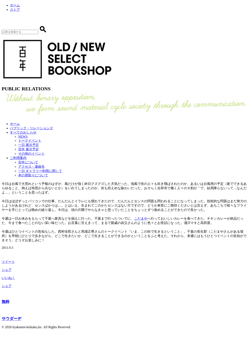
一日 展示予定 (28, 145)
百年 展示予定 (28, 149)
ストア (15, 9)
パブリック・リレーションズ (31, 128)
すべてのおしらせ (23, 132)
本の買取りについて (33, 175)
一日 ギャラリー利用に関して (40, 171)
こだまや (140, 218)
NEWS (23, 136)
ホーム (15, 5)
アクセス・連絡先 (31, 166)
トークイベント (29, 140)
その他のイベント (31, 153)
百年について (28, 162)
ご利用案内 (18, 158)
